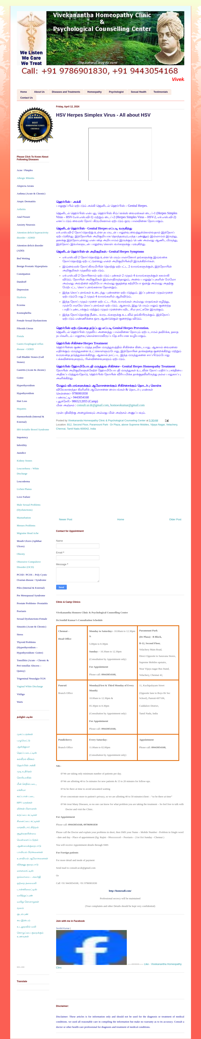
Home (23, 92)
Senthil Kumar (63, 928)
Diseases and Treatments (66, 92)
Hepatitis (21, 408)
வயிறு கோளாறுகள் (28, 901)
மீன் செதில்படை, (27, 783)
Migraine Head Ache (28, 533)
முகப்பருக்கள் (25, 734)
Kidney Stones (24, 460)
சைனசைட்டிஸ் (25, 870)
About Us (39, 92)
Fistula (20, 336)
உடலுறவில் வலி (26, 926)
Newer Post (65, 519)
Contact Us (26, 97)
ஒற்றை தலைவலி (27, 883)
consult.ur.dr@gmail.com (93, 405)
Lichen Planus (24, 489)
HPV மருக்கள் (25, 802)
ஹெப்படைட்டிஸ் (27, 752)
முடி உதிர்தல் (24, 771)
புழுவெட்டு (23, 740)
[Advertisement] (120, 476)
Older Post (175, 519)
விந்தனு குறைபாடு (27, 864)
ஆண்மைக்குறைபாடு (29, 845)
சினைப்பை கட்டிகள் (28, 821)
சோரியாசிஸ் (24, 777)
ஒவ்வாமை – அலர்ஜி (29, 876)
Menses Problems (26, 525)
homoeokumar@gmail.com (127, 405)
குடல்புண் (22, 914)
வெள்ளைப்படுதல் (27, 839)
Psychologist (116, 92)
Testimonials (160, 92)
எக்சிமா (21, 790)
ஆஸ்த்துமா (23, 746)
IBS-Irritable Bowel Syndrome (33, 429)
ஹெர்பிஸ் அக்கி (26, 765)
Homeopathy (94, 92)
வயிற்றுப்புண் (25, 895)
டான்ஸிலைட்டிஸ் (27, 889)
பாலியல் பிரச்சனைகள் (30, 852)
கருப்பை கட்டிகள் (27, 814)
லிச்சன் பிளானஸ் (27, 808)
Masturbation (24, 517)
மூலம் (20, 908)
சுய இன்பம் (23, 920)
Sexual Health (138, 92)
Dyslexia (21, 297)
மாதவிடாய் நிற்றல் (28, 827)
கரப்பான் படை (26, 796)
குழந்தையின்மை (26, 833)
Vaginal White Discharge (30, 686)
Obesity (21, 553)
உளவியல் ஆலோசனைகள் (32, 858)
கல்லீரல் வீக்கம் (25, 759)
